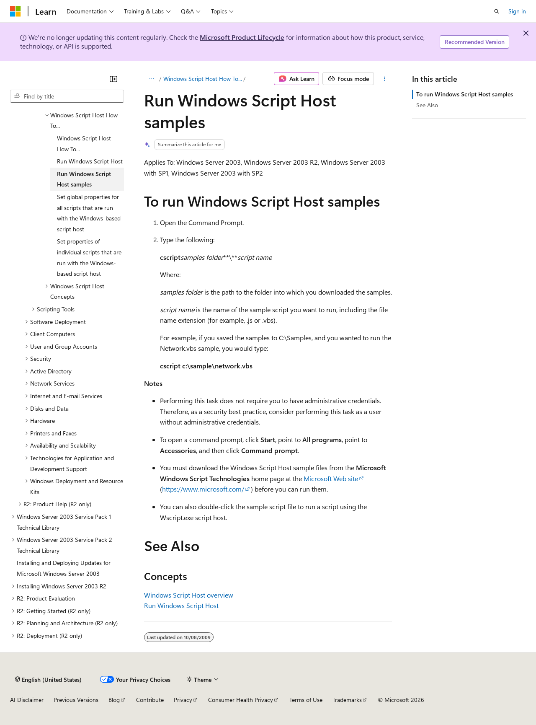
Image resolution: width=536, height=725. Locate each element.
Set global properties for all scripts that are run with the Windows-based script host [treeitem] (89, 213)
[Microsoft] (15, 11)
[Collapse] (113, 78)
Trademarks (347, 700)
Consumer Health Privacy (240, 700)
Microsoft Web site (331, 478)
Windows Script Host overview (188, 594)
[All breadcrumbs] (151, 78)
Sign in (517, 11)
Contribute (150, 700)
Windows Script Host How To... (202, 79)
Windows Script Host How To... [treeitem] (84, 143)
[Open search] (496, 11)
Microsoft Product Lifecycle (242, 37)
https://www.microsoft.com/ (203, 488)
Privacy (183, 700)
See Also (427, 105)
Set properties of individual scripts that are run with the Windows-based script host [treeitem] (89, 257)
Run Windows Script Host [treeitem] (90, 161)
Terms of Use (305, 700)
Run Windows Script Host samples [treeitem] (84, 179)
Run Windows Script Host (181, 605)
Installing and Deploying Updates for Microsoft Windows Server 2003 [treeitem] (64, 568)
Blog (114, 700)
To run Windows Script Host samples (464, 94)
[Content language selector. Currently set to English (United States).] (48, 679)
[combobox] (67, 96)
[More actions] (384, 78)
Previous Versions (76, 700)
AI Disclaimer (27, 700)
